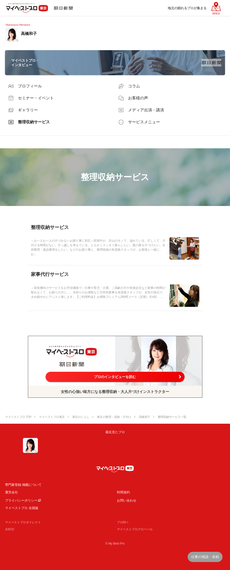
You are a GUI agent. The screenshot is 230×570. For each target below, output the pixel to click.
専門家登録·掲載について (23, 485)
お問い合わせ (126, 500)
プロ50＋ (123, 522)
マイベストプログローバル (135, 529)
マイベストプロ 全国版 (21, 508)
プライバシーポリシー (21, 500)
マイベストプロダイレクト (23, 522)
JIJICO (9, 529)
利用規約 (123, 492)
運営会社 (11, 492)
